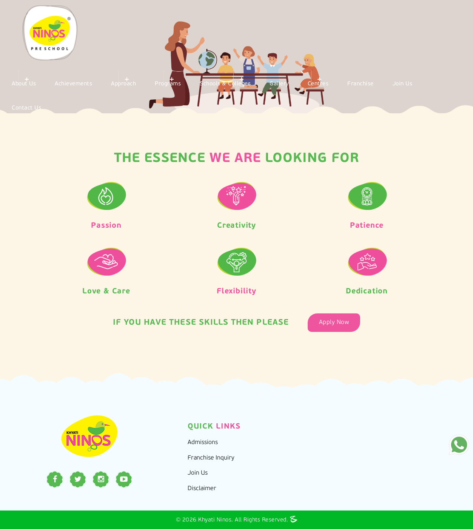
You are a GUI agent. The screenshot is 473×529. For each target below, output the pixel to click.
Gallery (279, 84)
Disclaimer (202, 489)
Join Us (403, 84)
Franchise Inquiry (211, 458)
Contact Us (26, 108)
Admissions (203, 443)
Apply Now (334, 322)
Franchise (360, 84)
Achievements (73, 84)
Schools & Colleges (225, 84)
